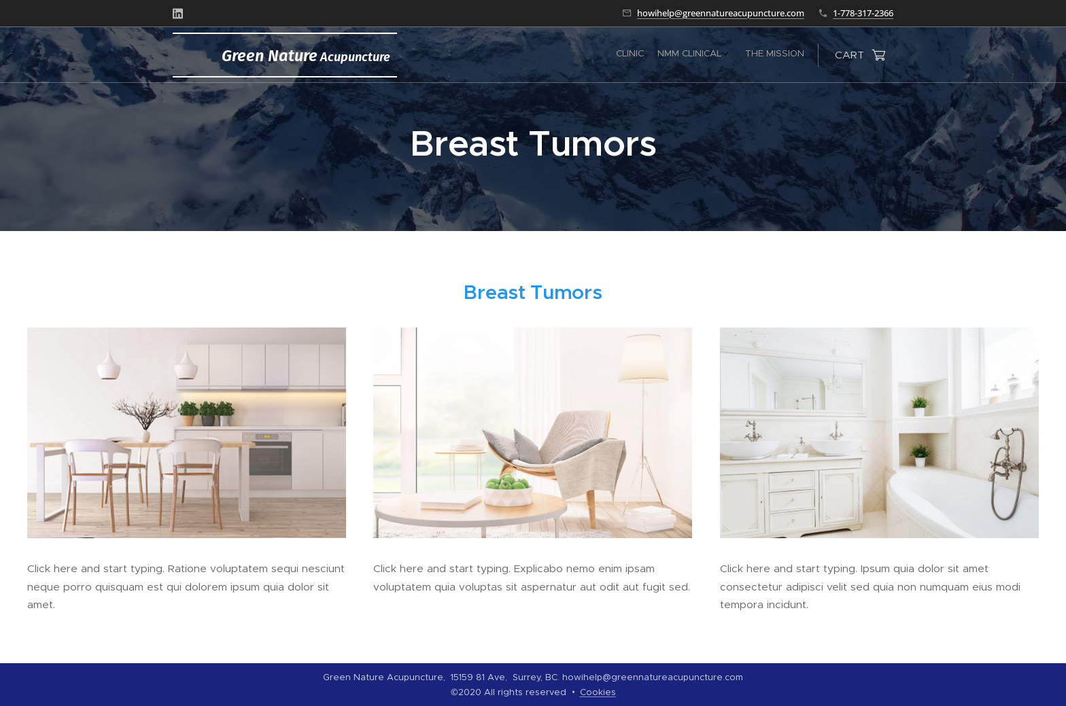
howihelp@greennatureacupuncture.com (720, 13)
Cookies (598, 692)
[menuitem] (768, 55)
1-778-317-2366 (863, 13)
